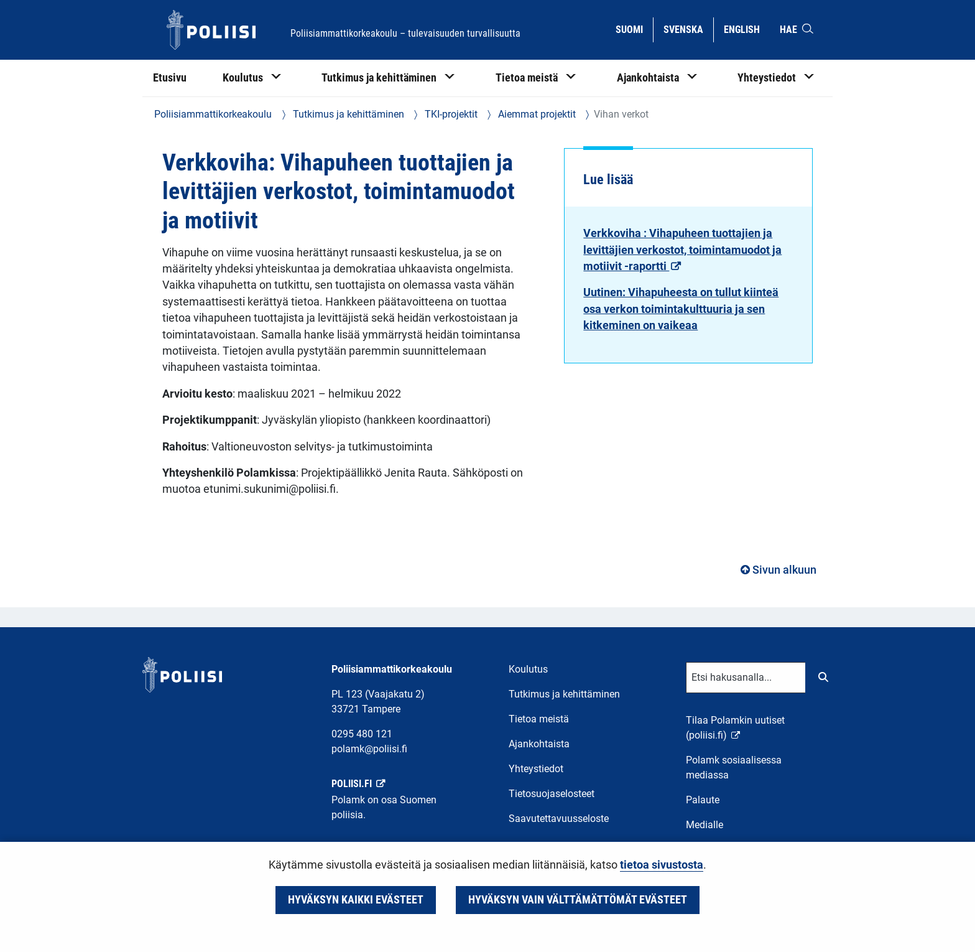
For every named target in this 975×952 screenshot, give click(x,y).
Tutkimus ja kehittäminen (347, 114)
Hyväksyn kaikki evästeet (355, 900)
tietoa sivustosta (661, 865)
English (746, 28)
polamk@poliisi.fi (369, 749)
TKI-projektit (450, 114)
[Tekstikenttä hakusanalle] (746, 677)
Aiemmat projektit (536, 114)
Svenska (688, 28)
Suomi (634, 28)
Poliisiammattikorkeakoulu (213, 114)
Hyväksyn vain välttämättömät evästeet (577, 900)
